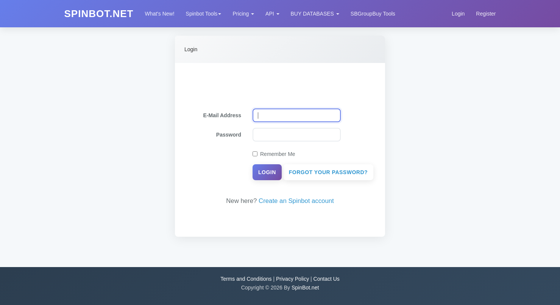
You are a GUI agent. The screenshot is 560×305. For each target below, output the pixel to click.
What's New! (159, 14)
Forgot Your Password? (328, 172)
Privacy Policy (292, 279)
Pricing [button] (243, 14)
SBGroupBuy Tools (373, 14)
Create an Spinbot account (296, 200)
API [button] (272, 14)
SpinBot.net (305, 288)
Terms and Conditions (245, 279)
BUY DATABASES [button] (315, 14)
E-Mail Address (222, 115)
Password (228, 135)
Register (486, 14)
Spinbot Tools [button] (204, 14)
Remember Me (274, 154)
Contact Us (327, 279)
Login (458, 14)
